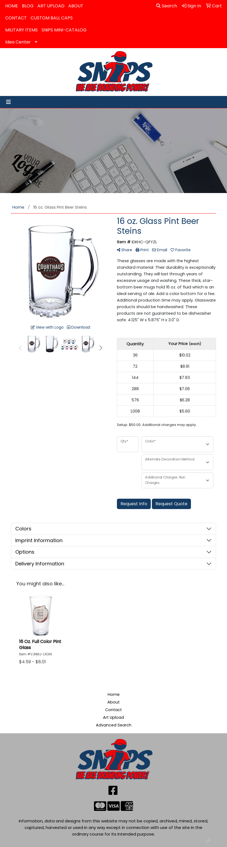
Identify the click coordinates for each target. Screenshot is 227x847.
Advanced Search (113, 725)
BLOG (28, 6)
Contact (113, 709)
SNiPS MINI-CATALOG (64, 30)
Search (166, 6)
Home (114, 694)
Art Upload (113, 717)
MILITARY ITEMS (21, 30)
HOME (11, 6)
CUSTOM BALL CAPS (52, 18)
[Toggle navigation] (8, 102)
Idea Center (18, 42)
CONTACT (16, 18)
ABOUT (75, 6)
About (113, 702)
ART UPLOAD (50, 6)
